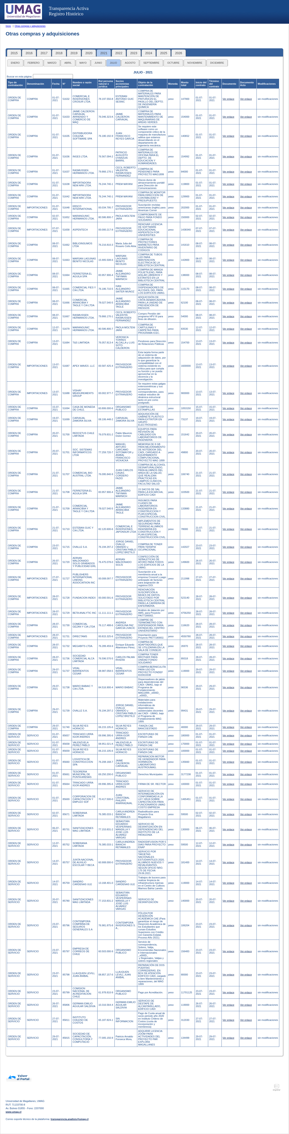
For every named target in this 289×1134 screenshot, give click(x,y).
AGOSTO (130, 62)
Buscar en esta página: (20, 76)
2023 (133, 53)
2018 (59, 53)
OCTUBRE (173, 62)
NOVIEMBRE (194, 62)
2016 (29, 53)
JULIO (113, 62)
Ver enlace (228, 99)
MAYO (83, 62)
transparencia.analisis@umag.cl (70, 1119)
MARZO (51, 62)
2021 (103, 53)
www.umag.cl (13, 1112)
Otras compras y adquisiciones (30, 26)
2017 (43, 53)
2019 (73, 53)
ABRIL (68, 62)
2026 (178, 53)
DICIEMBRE (217, 62)
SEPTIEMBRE (151, 62)
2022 (118, 53)
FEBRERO (34, 62)
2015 (14, 53)
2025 (163, 53)
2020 (88, 53)
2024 (148, 53)
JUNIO (98, 62)
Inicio (8, 26)
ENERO (15, 62)
